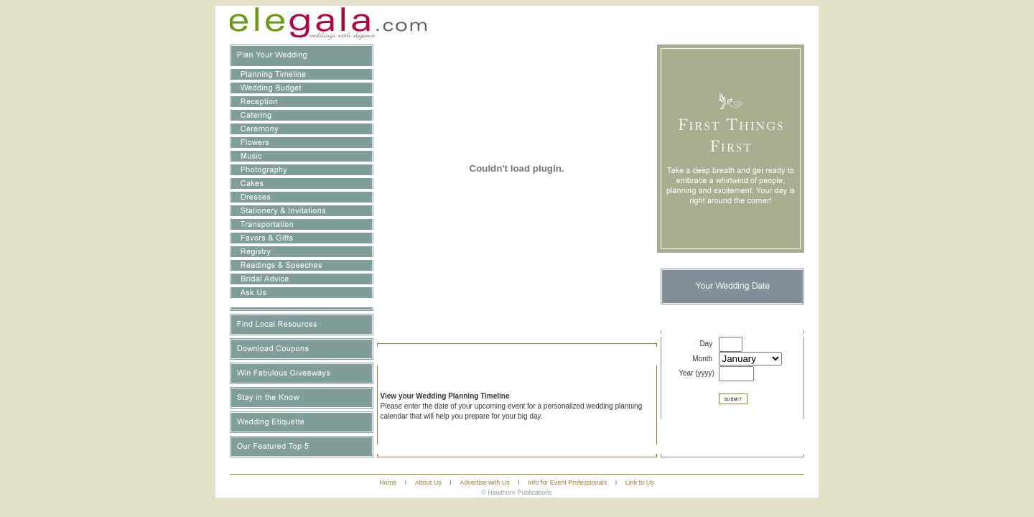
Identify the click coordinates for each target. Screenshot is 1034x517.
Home (387, 482)
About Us (428, 482)
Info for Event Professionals (567, 482)
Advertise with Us (485, 482)
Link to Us (639, 482)
